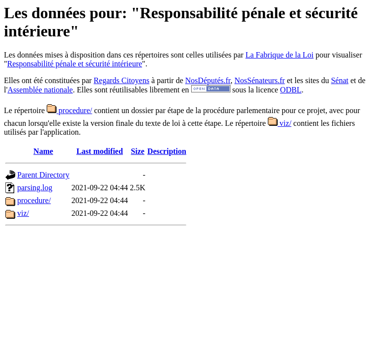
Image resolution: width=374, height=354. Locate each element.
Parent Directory (43, 175)
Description (166, 151)
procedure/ (69, 110)
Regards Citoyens (121, 80)
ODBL (291, 90)
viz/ (279, 123)
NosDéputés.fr (207, 80)
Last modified (99, 151)
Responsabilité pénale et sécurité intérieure (75, 63)
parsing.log (35, 187)
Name (43, 151)
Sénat (339, 80)
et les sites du (308, 80)
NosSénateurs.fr (259, 80)
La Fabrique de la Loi (279, 55)
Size (137, 151)
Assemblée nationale (40, 90)
